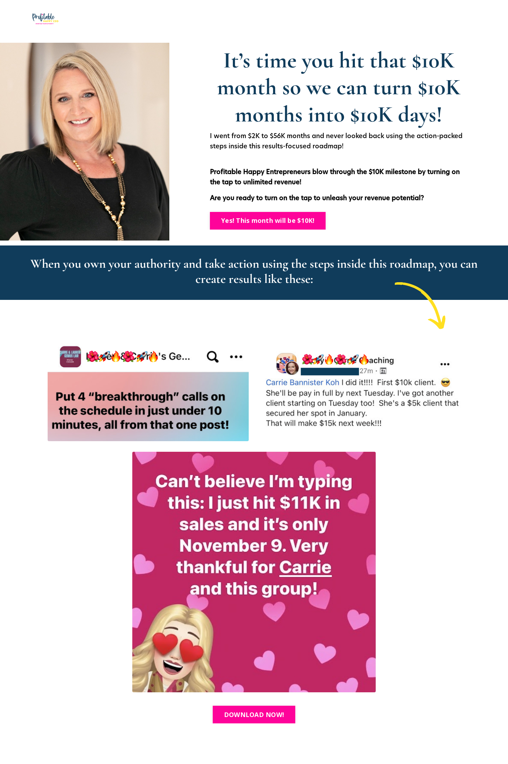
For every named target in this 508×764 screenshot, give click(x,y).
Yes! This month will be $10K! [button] (267, 220)
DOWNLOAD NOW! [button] (254, 714)
